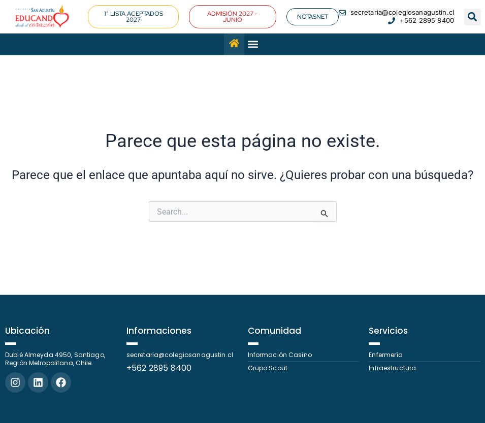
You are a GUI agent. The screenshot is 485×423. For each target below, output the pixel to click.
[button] (472, 17)
